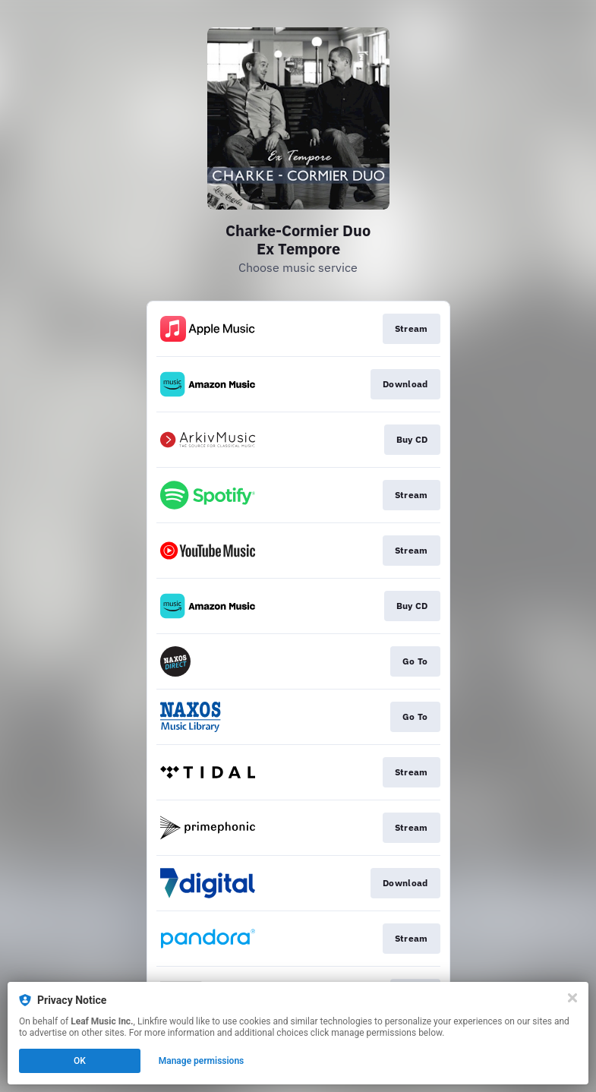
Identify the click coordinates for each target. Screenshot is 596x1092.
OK (80, 1061)
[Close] (572, 998)
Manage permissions (201, 1061)
